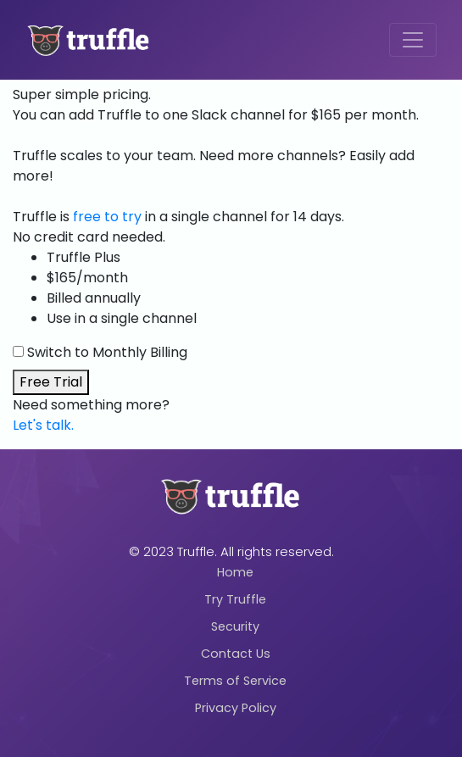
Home (235, 572)
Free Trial (50, 382)
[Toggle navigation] (413, 40)
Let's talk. (43, 425)
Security (235, 626)
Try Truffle (235, 599)
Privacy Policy (235, 707)
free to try (107, 216)
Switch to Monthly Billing (107, 352)
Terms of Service (235, 680)
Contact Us (235, 653)
